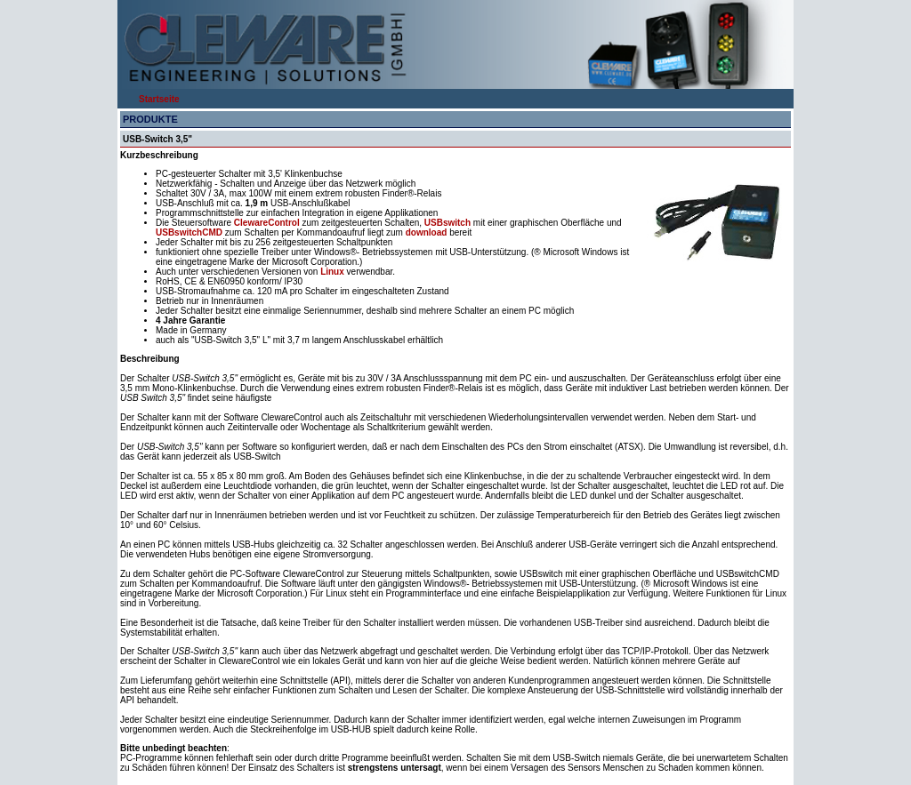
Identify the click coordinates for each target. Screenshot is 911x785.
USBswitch (448, 223)
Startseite (159, 99)
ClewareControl (267, 223)
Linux (332, 271)
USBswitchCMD (190, 232)
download (427, 232)
